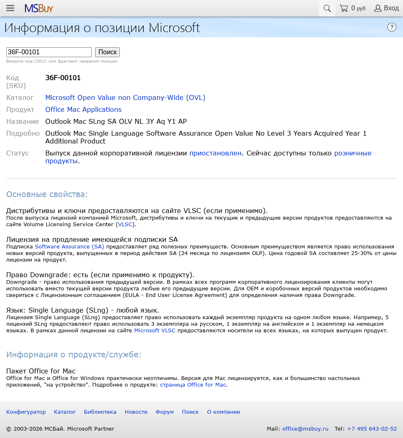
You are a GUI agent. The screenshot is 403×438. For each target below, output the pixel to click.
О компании (223, 411)
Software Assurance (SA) (69, 246)
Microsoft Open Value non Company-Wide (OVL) (125, 97)
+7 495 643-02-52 (372, 428)
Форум (165, 411)
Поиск (190, 411)
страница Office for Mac (193, 384)
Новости (136, 411)
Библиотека (100, 411)
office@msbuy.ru (305, 428)
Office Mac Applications (83, 109)
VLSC (125, 224)
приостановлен (215, 153)
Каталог (65, 411)
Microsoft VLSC (154, 330)
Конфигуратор (26, 411)
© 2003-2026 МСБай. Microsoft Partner (60, 428)
